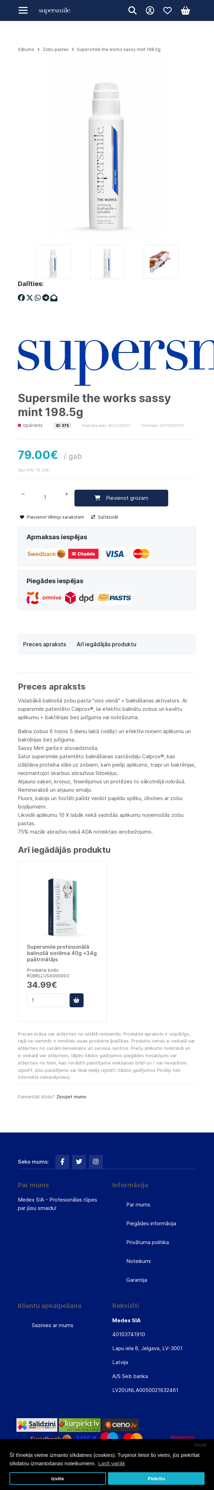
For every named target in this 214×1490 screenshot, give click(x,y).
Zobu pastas (56, 49)
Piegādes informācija (151, 1223)
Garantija (136, 1280)
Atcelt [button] (200, 1444)
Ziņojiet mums (71, 1096)
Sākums (26, 49)
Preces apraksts (44, 644)
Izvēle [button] (57, 1478)
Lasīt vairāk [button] (111, 1463)
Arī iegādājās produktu (106, 644)
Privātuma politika (147, 1242)
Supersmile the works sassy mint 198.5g (118, 49)
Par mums (138, 1204)
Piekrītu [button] (156, 1478)
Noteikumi (138, 1261)
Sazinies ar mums (52, 1325)
